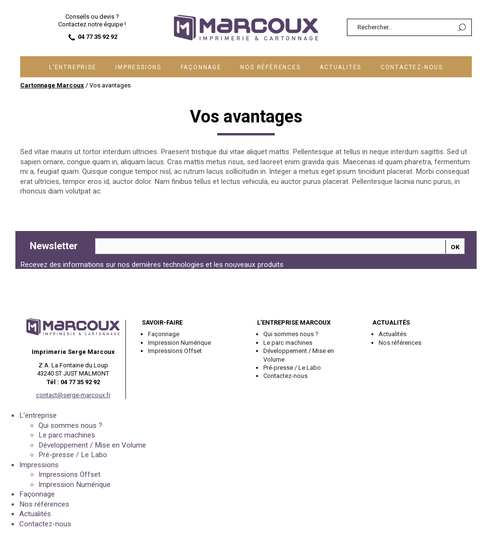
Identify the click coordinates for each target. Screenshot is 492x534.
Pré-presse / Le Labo (292, 367)
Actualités (340, 67)
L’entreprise (73, 67)
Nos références (270, 67)
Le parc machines (287, 342)
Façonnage (201, 67)
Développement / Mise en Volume (298, 355)
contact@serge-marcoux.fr (73, 395)
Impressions (138, 67)
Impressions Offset (175, 350)
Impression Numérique (179, 342)
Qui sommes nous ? (291, 334)
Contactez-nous (412, 67)
